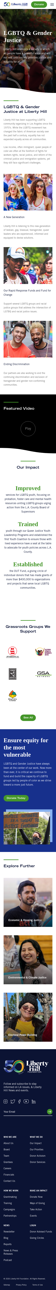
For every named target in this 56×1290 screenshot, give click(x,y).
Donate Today (16, 798)
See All (28, 718)
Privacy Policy (21, 1285)
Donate (39, 4)
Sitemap (7, 1285)
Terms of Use (37, 1285)
